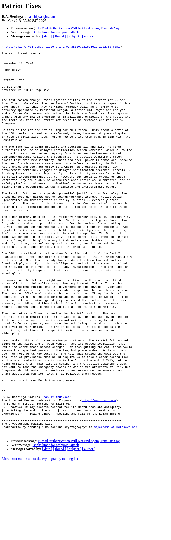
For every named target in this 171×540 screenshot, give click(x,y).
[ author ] (89, 36)
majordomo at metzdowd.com (115, 504)
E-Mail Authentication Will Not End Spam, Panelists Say (79, 28)
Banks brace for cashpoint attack (56, 32)
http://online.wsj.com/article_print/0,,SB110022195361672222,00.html (62, 47)
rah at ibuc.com (56, 467)
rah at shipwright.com (39, 16)
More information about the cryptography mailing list (40, 536)
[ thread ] (59, 36)
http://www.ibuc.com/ (99, 471)
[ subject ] (74, 36)
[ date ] (47, 36)
